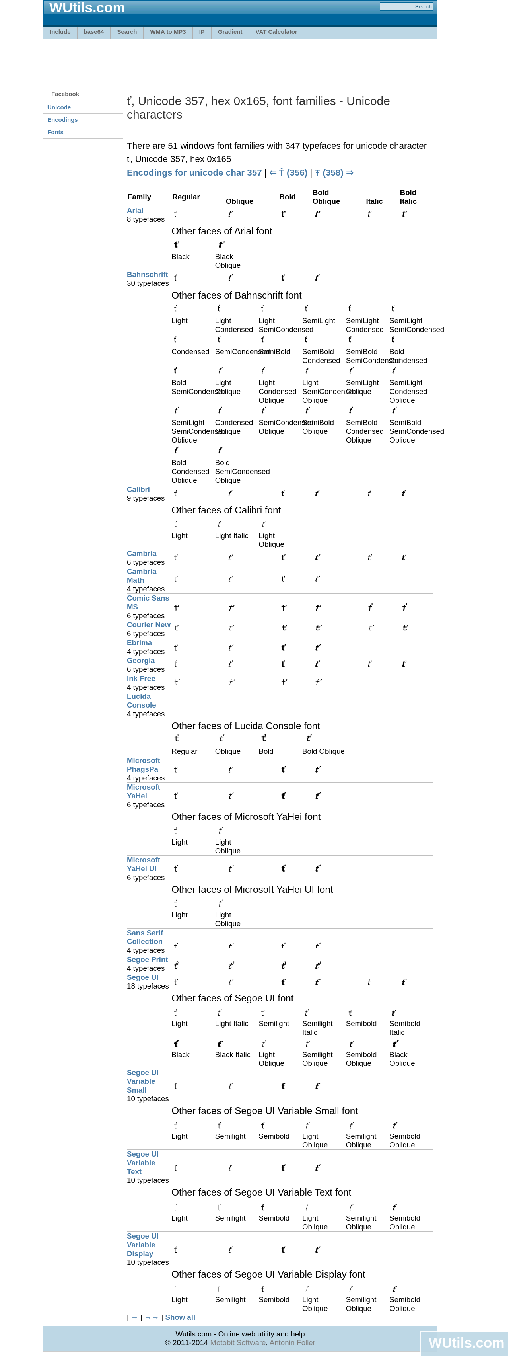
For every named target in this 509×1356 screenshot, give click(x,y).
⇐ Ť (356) (288, 173)
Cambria (142, 553)
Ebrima (139, 642)
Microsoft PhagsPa (143, 764)
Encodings (62, 119)
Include (60, 31)
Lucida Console (141, 700)
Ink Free (141, 678)
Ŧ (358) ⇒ (334, 173)
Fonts (55, 132)
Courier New (149, 624)
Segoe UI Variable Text (143, 1163)
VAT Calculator (276, 31)
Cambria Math (142, 575)
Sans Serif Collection (145, 937)
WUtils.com (466, 1342)
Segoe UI (143, 977)
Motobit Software (238, 1342)
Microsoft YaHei (143, 791)
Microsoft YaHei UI (143, 864)
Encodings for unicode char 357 (194, 173)
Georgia (141, 660)
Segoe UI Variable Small (143, 1081)
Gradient (230, 31)
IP (202, 31)
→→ (151, 1317)
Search (127, 31)
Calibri (138, 489)
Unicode (59, 107)
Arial (135, 210)
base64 (94, 31)
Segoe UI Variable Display (143, 1245)
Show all (180, 1317)
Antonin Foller (292, 1342)
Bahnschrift (147, 274)
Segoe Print (147, 959)
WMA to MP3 (168, 31)
